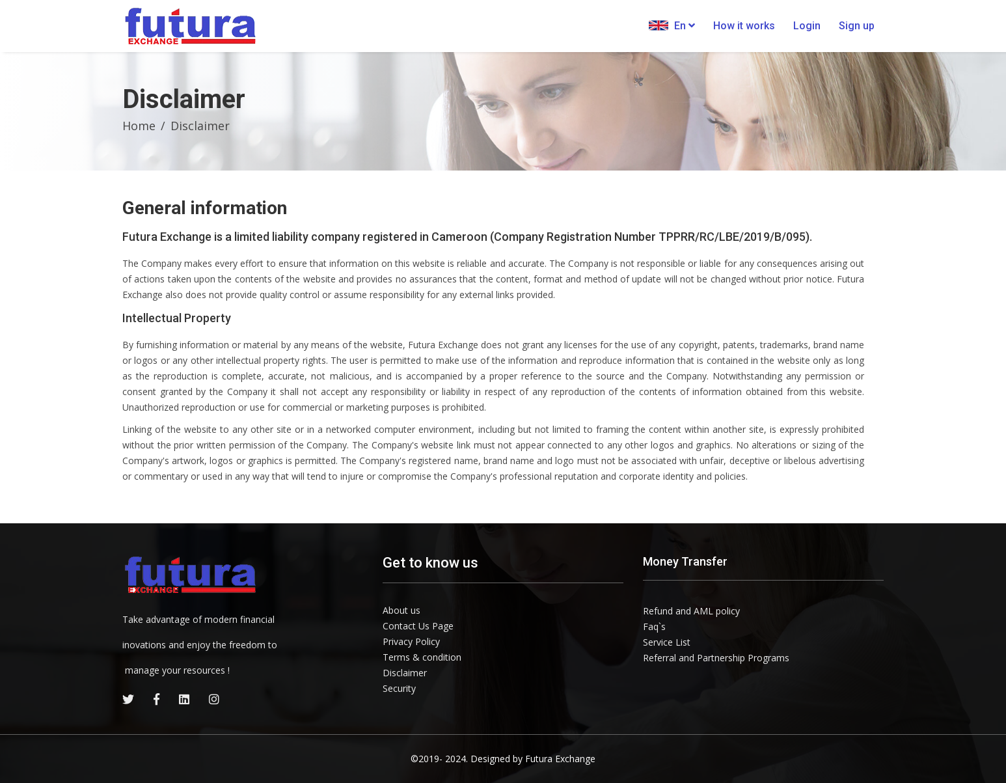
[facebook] (156, 699)
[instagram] (214, 699)
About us (401, 610)
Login (807, 26)
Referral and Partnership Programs (716, 658)
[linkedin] (184, 699)
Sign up (857, 26)
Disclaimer (405, 672)
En (672, 25)
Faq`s (654, 626)
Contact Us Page (418, 626)
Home (139, 125)
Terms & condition (422, 657)
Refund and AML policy (691, 611)
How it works (744, 26)
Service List (666, 642)
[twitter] (128, 699)
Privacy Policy (411, 641)
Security (399, 688)
